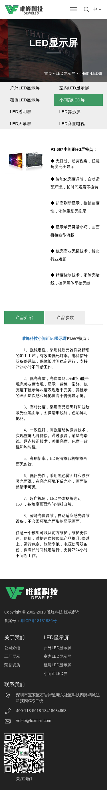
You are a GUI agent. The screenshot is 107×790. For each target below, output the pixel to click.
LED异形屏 (69, 111)
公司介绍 (12, 647)
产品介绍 (24, 317)
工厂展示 (12, 656)
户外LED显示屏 (25, 87)
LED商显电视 (72, 123)
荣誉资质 (12, 665)
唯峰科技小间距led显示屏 (44, 338)
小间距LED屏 (91, 73)
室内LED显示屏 (74, 87)
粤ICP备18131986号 (38, 620)
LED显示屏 (65, 73)
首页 (48, 73)
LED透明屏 (20, 111)
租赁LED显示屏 (25, 99)
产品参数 (65, 317)
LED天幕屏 (20, 123)
